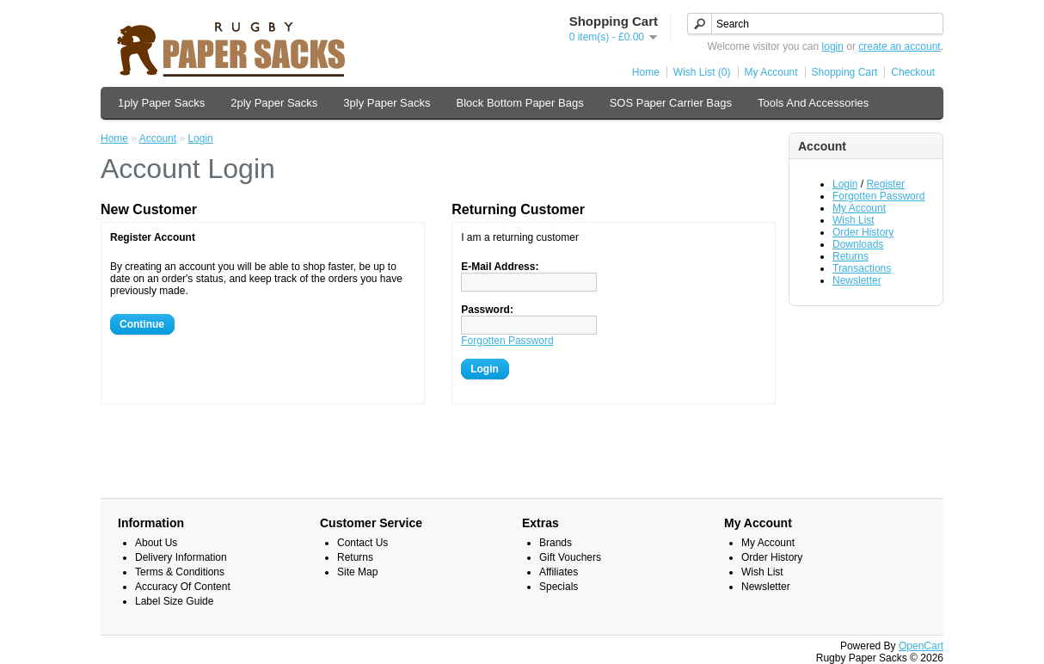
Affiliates (558, 572)
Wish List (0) (702, 72)
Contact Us (362, 543)
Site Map (357, 572)
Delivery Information (181, 557)
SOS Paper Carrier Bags (671, 102)
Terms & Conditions (179, 572)
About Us (156, 543)
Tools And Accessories (813, 102)
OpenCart (921, 646)
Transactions (861, 268)
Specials (558, 587)
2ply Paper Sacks (273, 102)
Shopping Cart (845, 72)
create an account (899, 46)
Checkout (913, 72)
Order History (863, 232)
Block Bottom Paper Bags (520, 102)
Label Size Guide (174, 601)
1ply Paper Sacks (161, 102)
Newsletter (856, 280)
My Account (771, 72)
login (833, 46)
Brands (555, 543)
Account (157, 138)
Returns (850, 256)
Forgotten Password (878, 196)
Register (885, 184)
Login (844, 184)
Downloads (857, 244)
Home (646, 72)
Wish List (853, 220)
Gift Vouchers (570, 557)
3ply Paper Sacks (386, 102)
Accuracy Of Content (182, 587)
